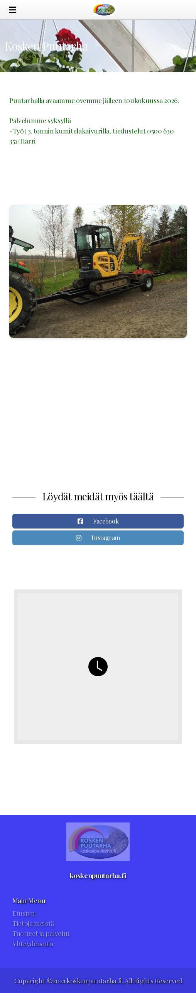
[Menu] (12, 9)
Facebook (105, 521)
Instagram (105, 538)
